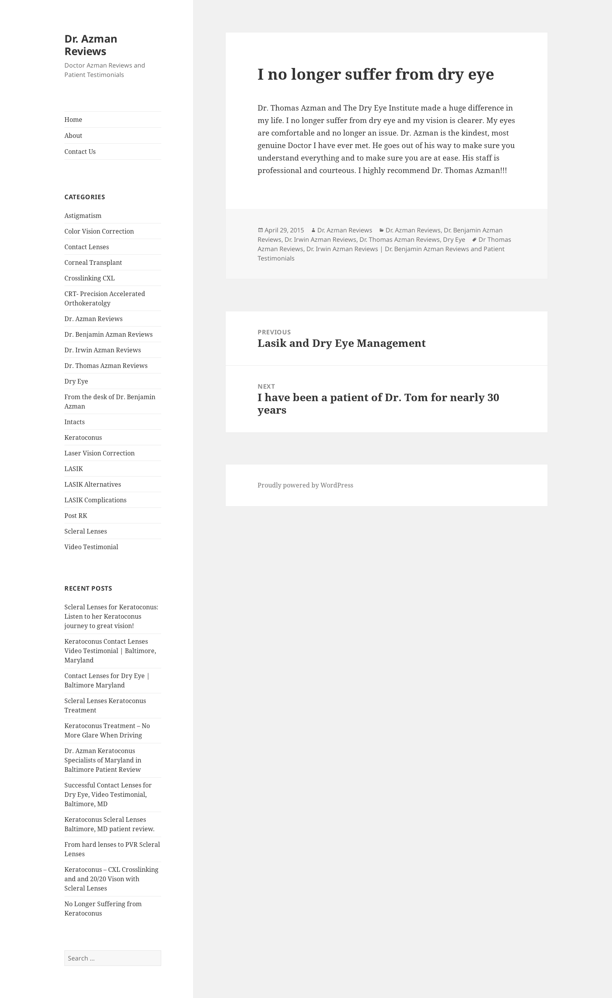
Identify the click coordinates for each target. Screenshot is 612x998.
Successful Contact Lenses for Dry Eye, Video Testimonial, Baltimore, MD (108, 794)
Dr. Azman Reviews (90, 44)
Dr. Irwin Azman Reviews (102, 350)
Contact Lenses (86, 247)
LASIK (73, 468)
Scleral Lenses (85, 531)
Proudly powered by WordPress (305, 485)
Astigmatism (82, 215)
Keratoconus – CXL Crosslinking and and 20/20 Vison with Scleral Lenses (111, 879)
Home (73, 119)
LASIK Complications (95, 500)
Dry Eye (76, 381)
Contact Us (80, 151)
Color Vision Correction (99, 231)
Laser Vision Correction (99, 453)
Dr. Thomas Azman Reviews (106, 365)
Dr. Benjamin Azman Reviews (108, 334)
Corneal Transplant (93, 262)
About (73, 135)
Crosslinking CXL (89, 278)
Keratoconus (83, 437)
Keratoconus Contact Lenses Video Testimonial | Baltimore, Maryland (110, 650)
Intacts (74, 422)
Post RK (75, 515)
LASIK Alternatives (92, 484)
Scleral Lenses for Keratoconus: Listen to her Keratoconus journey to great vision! (111, 616)
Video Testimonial (91, 547)
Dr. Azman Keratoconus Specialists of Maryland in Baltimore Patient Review (102, 760)
